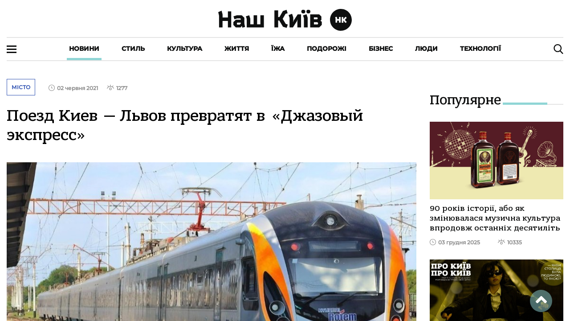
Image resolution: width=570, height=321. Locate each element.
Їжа (278, 49)
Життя (236, 49)
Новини (84, 49)
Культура (184, 49)
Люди (426, 49)
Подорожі (326, 49)
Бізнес (381, 49)
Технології (480, 49)
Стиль (133, 49)
